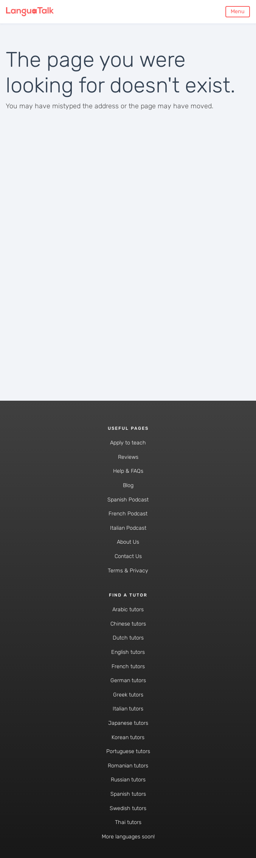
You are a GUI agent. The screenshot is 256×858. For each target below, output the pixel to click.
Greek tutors (128, 695)
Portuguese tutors (128, 751)
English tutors (128, 652)
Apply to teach (128, 443)
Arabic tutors (128, 609)
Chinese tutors (128, 624)
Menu (238, 11)
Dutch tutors (128, 638)
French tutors (128, 666)
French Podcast (128, 513)
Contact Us (128, 556)
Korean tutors (128, 737)
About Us (128, 542)
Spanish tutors (128, 794)
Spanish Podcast (128, 500)
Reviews (128, 457)
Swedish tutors (128, 808)
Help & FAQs (128, 471)
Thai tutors (128, 822)
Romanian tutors (128, 766)
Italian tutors (128, 709)
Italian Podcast (128, 528)
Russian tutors (128, 780)
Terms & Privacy (128, 570)
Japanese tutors (128, 723)
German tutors (128, 680)
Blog (128, 485)
